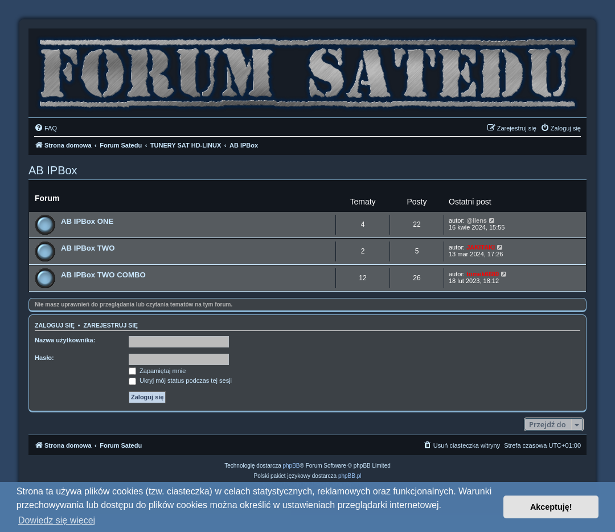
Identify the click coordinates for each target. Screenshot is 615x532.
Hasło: (44, 357)
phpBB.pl (350, 476)
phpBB (291, 466)
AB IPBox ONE (87, 221)
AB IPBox (52, 170)
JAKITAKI (480, 247)
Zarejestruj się (110, 325)
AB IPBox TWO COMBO (103, 275)
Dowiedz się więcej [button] (56, 520)
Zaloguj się (55, 325)
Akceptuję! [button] (551, 506)
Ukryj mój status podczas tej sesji (180, 380)
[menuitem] (45, 128)
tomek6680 (482, 274)
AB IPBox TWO (88, 248)
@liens (476, 220)
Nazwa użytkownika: (65, 340)
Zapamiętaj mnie (157, 370)
